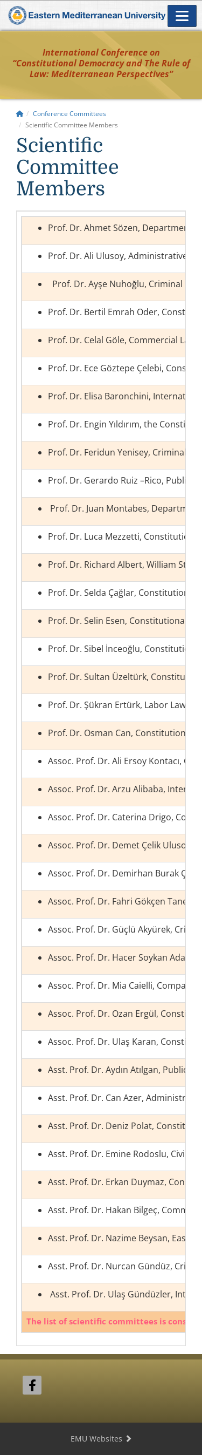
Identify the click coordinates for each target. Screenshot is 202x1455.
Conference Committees (69, 113)
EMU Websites (101, 1438)
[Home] (20, 113)
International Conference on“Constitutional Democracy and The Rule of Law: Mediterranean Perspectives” (101, 63)
